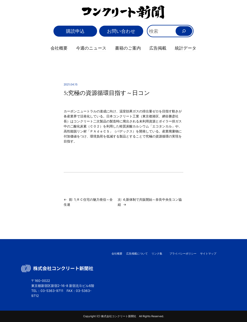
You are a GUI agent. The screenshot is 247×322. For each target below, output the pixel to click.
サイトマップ (208, 253)
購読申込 (75, 31)
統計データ (185, 48)
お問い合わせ (121, 31)
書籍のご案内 (128, 48)
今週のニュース (91, 48)
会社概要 (59, 48)
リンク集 (156, 253)
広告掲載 (157, 48)
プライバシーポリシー (182, 253)
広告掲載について (137, 253)
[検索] (184, 31)
